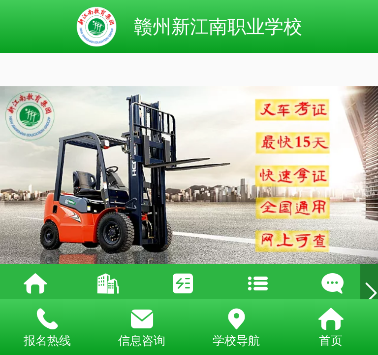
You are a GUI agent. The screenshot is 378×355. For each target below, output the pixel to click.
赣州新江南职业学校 (218, 26)
